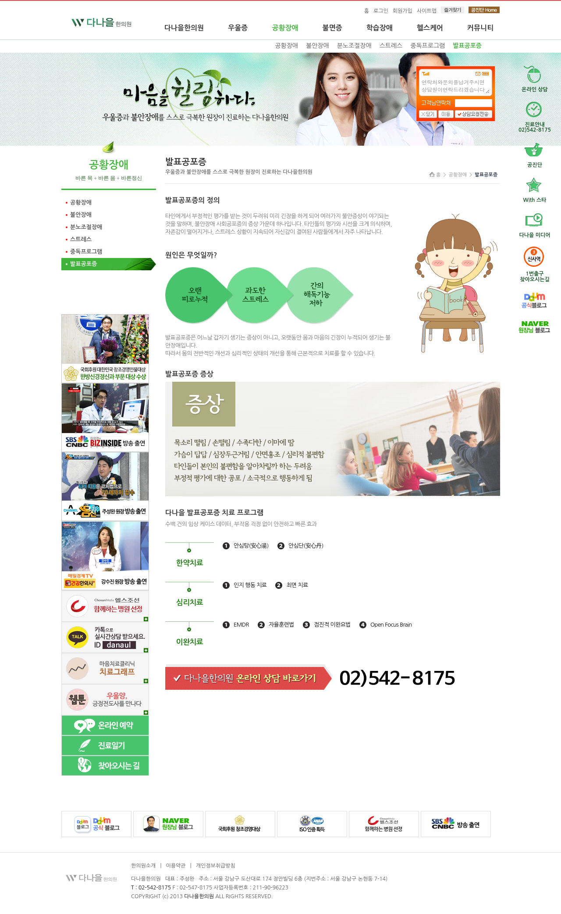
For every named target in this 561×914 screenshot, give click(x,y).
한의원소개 (143, 865)
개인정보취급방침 (215, 865)
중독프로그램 (427, 46)
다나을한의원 (184, 28)
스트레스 (391, 46)
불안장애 (317, 46)
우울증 (238, 28)
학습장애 (379, 28)
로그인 (380, 11)
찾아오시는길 (534, 273)
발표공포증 (467, 46)
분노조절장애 (354, 46)
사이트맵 (427, 11)
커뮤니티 (480, 28)
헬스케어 (430, 28)
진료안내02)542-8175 (534, 124)
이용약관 (175, 865)
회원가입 (402, 11)
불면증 (332, 28)
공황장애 (285, 28)
